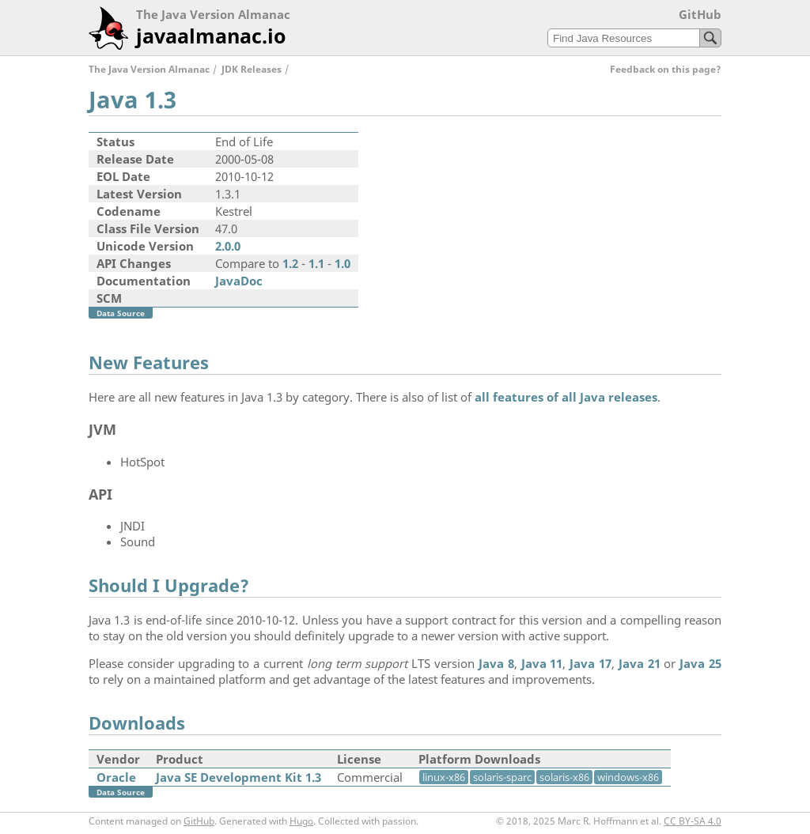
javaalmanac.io (211, 35)
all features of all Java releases (566, 397)
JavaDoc (239, 281)
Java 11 (542, 663)
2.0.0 (227, 246)
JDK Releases (251, 69)
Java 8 (496, 663)
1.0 (342, 263)
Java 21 (639, 663)
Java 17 (590, 663)
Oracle (116, 777)
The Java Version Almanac (149, 69)
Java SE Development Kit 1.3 (238, 777)
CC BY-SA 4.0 (692, 821)
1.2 (290, 263)
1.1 (316, 263)
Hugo (301, 821)
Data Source (121, 313)
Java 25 (700, 663)
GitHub (700, 14)
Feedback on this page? (665, 69)
